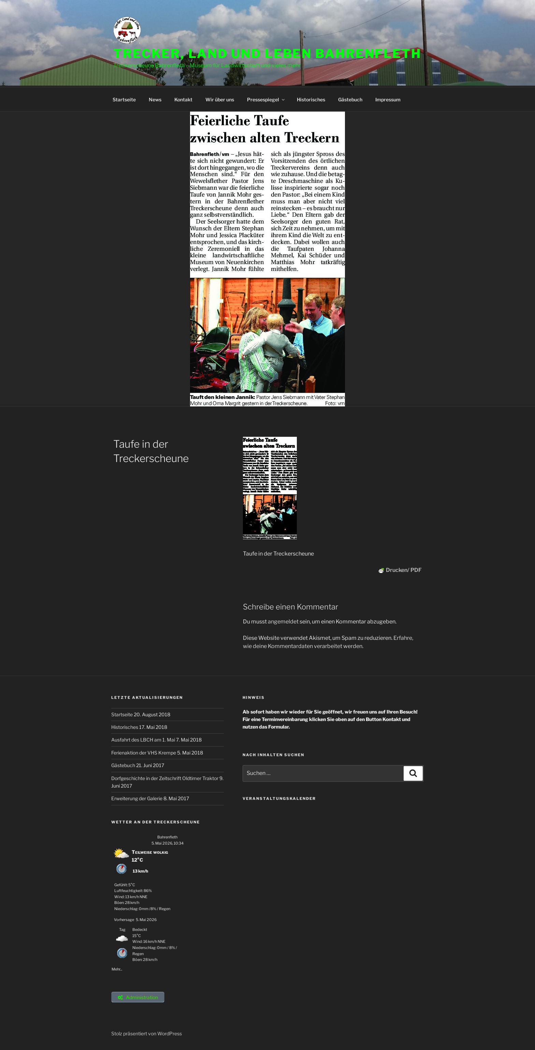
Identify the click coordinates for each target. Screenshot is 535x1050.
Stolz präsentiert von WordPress (146, 1034)
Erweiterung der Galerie (137, 797)
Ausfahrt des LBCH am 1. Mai (143, 739)
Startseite (124, 98)
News (155, 98)
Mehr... (117, 967)
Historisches (311, 98)
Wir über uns (219, 98)
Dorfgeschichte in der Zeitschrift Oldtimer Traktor (165, 777)
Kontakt (183, 98)
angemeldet (283, 620)
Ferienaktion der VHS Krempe (144, 751)
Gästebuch (350, 98)
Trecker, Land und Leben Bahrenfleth (267, 53)
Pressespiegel (266, 98)
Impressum (388, 98)
